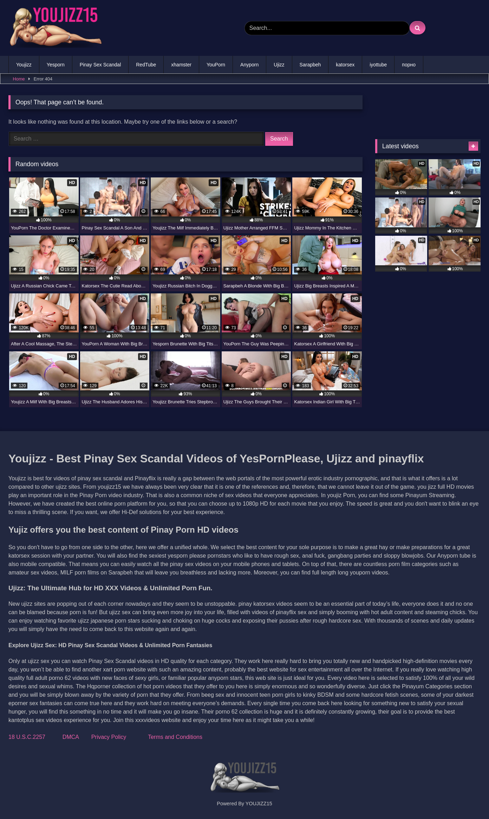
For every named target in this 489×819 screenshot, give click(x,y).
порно (409, 64)
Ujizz (279, 64)
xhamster (181, 64)
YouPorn (216, 64)
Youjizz (24, 64)
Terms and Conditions (175, 737)
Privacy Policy (108, 737)
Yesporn (56, 64)
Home (19, 79)
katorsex (345, 64)
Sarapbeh (310, 64)
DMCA (71, 737)
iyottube (378, 64)
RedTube (146, 64)
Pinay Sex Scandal (100, 64)
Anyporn (249, 64)
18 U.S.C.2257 (26, 737)
